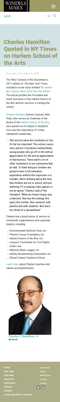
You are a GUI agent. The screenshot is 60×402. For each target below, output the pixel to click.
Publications (45, 375)
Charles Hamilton (15, 114)
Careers (43, 379)
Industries (9, 383)
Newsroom (45, 367)
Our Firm (8, 375)
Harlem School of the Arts (35, 122)
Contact (43, 383)
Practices (9, 379)
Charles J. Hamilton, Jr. (24, 336)
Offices (8, 387)
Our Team (9, 371)
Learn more (12, 264)
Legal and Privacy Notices (18, 394)
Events (43, 371)
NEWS (7, 16)
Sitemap (8, 390)
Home (7, 367)
